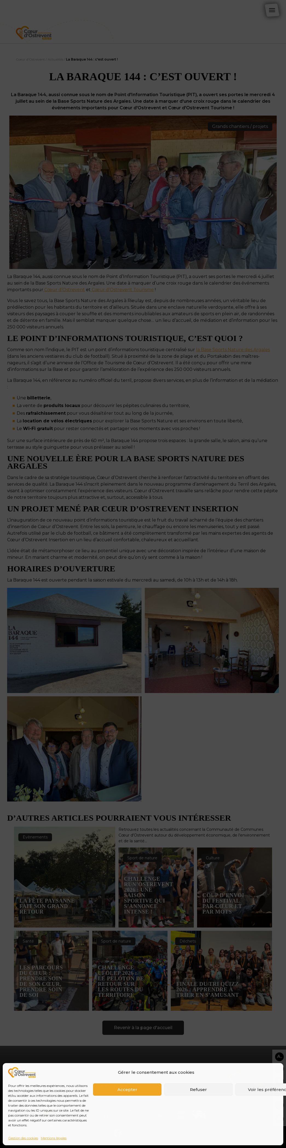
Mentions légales (54, 1138)
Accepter (127, 1089)
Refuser (198, 1089)
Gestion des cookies (23, 1138)
